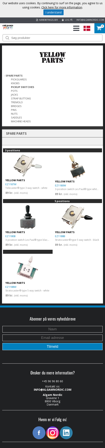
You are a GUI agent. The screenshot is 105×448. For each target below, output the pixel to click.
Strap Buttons (21, 98)
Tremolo (17, 102)
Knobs (15, 83)
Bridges (16, 106)
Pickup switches (22, 87)
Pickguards (19, 79)
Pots (14, 91)
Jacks (14, 94)
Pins (14, 110)
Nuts (14, 113)
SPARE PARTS (14, 75)
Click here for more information (61, 7)
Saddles (16, 117)
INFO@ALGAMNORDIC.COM (90, 19)
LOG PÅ (67, 19)
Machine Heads (21, 121)
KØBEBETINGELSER (47, 19)
